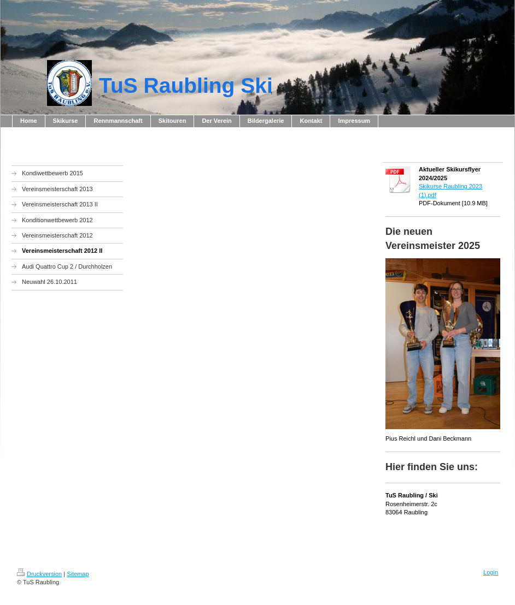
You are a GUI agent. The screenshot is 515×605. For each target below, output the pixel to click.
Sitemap (78, 574)
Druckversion (39, 574)
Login (490, 572)
